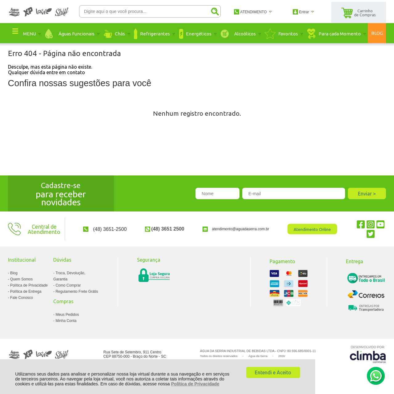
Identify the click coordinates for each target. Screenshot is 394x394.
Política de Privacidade (195, 383)
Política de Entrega (25, 291)
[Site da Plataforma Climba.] (368, 354)
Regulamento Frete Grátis (76, 291)
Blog (14, 273)
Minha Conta (65, 321)
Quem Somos (21, 279)
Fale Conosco (21, 298)
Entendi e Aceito (273, 372)
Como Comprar (68, 285)
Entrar (304, 12)
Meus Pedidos (67, 314)
